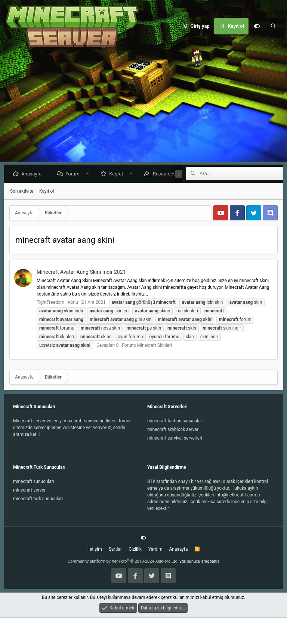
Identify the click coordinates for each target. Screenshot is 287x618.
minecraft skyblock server (172, 429)
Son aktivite (21, 191)
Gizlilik (135, 549)
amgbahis (210, 561)
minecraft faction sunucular (174, 421)
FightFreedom (50, 302)
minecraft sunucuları (33, 481)
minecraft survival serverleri (174, 438)
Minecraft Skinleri (154, 345)
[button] (89, 174)
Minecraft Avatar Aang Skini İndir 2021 (81, 272)
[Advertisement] (143, 108)
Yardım (155, 549)
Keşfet (118, 174)
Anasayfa (33, 174)
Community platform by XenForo (123, 561)
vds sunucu (189, 561)
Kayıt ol (46, 191)
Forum (74, 174)
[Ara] (273, 26)
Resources (166, 174)
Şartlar (115, 549)
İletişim (94, 549)
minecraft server (29, 490)
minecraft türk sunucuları (38, 499)
